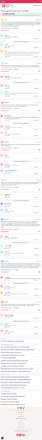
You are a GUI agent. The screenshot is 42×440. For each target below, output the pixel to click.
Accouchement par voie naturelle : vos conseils (12, 366)
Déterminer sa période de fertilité (9, 399)
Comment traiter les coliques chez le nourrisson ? (13, 355)
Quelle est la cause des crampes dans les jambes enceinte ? (15, 376)
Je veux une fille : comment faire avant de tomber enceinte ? (15, 347)
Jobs (21, 414)
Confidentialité (21, 422)
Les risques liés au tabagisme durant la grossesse (13, 396)
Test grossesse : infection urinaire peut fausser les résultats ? (15, 382)
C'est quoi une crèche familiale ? (8, 357)
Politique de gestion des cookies (21, 418)
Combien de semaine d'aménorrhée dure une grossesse (14, 360)
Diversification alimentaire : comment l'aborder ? (12, 341)
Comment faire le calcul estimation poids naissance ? (14, 385)
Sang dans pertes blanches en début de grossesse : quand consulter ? (18, 349)
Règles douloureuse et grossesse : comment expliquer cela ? (15, 371)
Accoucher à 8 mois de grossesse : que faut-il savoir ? (14, 363)
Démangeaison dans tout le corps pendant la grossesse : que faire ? (17, 368)
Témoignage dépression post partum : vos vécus (12, 387)
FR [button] (40, 1)
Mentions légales (21, 416)
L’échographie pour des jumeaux (9, 393)
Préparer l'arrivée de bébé (6, 28)
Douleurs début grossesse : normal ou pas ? (11, 352)
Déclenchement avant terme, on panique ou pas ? (13, 404)
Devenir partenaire (21, 412)
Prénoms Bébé (16, 28)
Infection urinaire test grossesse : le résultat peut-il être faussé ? (16, 379)
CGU (21, 420)
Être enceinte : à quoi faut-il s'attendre (10, 401)
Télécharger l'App (37, 5)
